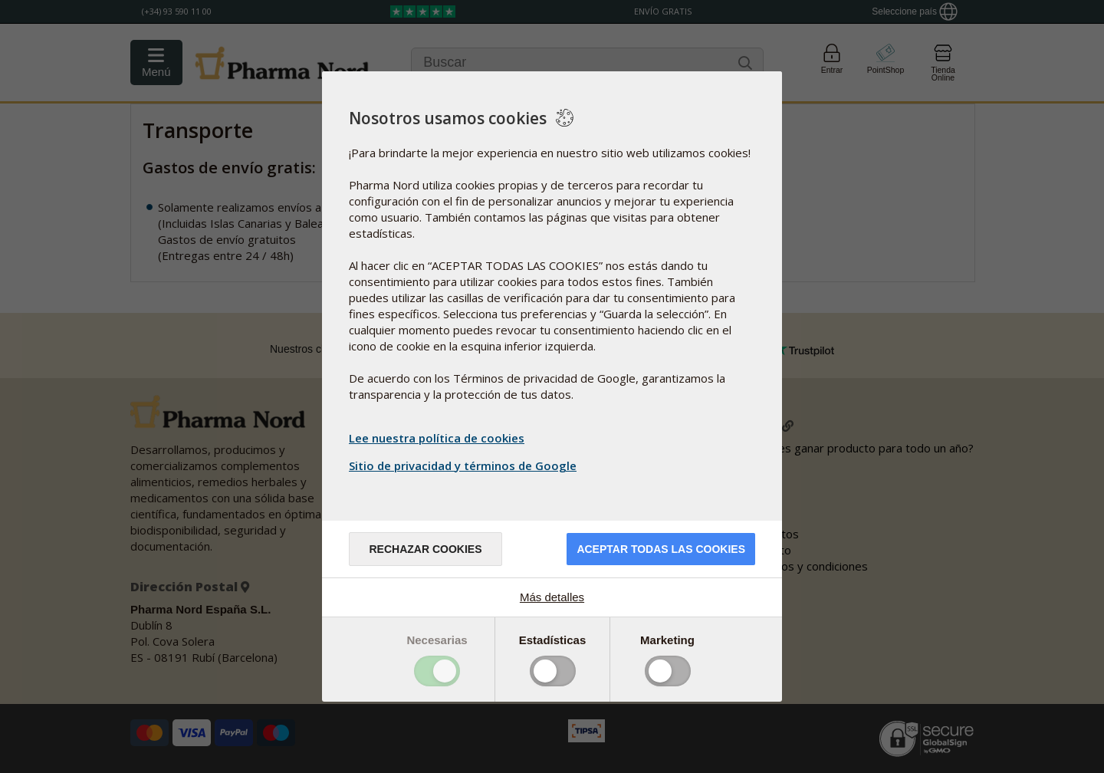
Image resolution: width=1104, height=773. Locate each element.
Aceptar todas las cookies (661, 549)
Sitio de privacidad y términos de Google (464, 465)
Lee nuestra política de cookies (436, 438)
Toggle (437, 671)
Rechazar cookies (425, 549)
